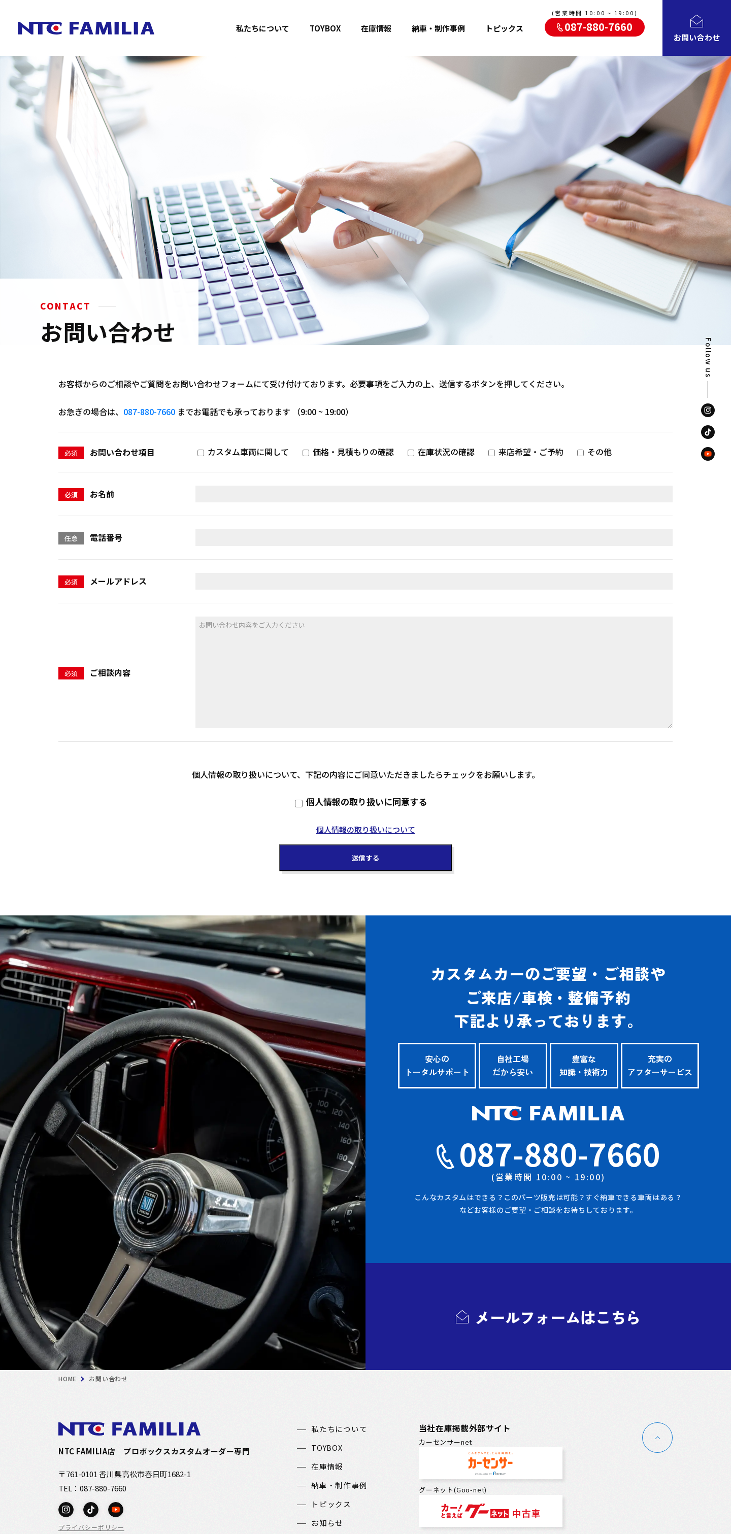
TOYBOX (325, 28)
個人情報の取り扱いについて (365, 829)
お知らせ (327, 1519)
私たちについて (262, 28)
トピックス (504, 28)
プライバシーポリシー (91, 1524)
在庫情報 (376, 28)
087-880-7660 (149, 411)
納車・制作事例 (438, 28)
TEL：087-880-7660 (92, 1484)
